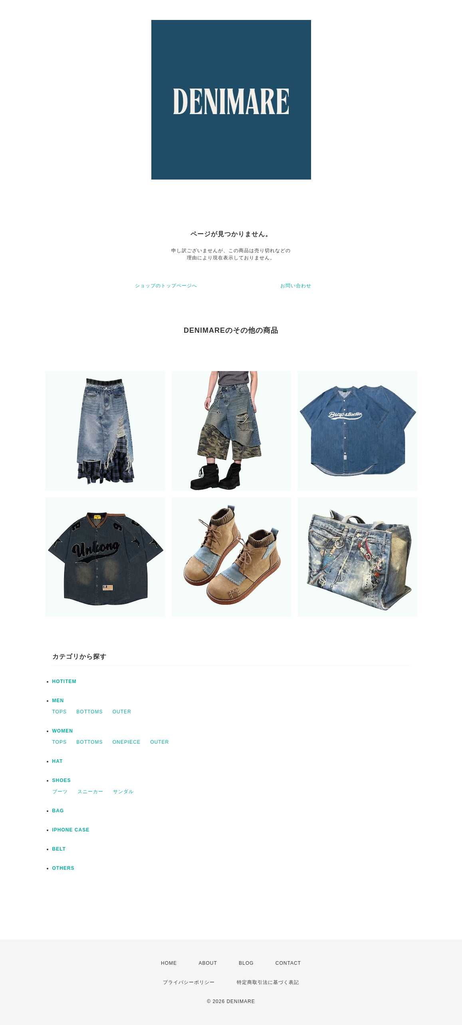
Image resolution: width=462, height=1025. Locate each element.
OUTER (122, 712)
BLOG (246, 963)
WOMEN (62, 731)
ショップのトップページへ (166, 285)
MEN (58, 700)
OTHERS (63, 868)
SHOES (61, 780)
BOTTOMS (89, 712)
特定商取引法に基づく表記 (268, 982)
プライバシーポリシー (189, 982)
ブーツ (60, 791)
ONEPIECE (127, 742)
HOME (169, 963)
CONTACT (288, 963)
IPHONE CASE (71, 830)
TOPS (59, 712)
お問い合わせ (295, 285)
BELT (59, 849)
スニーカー (90, 791)
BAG (58, 811)
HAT (57, 761)
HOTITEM (64, 681)
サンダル (123, 791)
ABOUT (207, 963)
